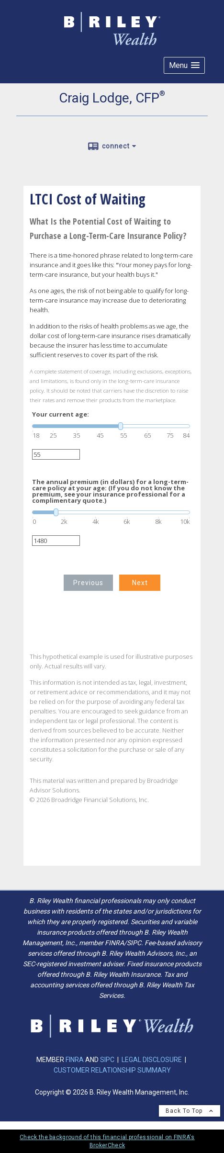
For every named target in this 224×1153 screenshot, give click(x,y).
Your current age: (60, 414)
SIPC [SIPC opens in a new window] (107, 1059)
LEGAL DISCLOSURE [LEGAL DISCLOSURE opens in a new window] (152, 1059)
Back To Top (189, 1111)
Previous (88, 583)
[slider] (111, 426)
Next (140, 583)
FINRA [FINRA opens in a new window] (75, 1059)
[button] (184, 65)
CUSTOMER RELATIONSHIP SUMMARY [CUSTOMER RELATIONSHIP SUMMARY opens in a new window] (112, 1070)
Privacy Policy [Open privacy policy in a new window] (39, 1124)
